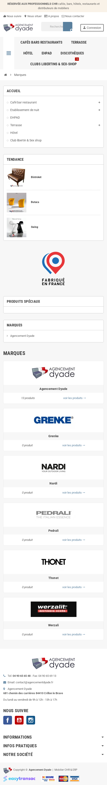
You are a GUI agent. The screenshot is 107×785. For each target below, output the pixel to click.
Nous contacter (73, 16)
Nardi (53, 483)
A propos (51, 16)
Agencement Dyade (22, 335)
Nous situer (33, 16)
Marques (14, 325)
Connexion (92, 27)
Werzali (53, 625)
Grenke (53, 436)
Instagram (30, 720)
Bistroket (36, 177)
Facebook (7, 720)
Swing (34, 227)
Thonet (53, 578)
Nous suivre (12, 16)
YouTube (19, 720)
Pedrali (53, 530)
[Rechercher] (56, 26)
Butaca (35, 202)
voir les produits (74, 398)
